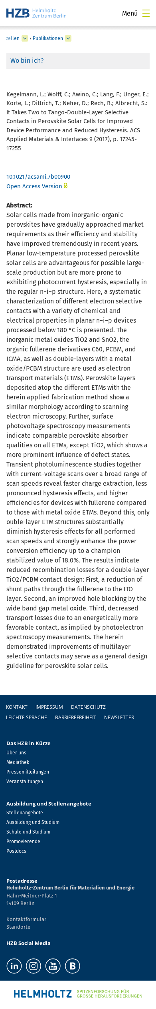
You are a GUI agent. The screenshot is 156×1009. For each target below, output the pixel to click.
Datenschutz (88, 707)
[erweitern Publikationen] (68, 38)
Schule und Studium (28, 832)
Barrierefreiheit (75, 717)
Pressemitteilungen (27, 772)
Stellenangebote (24, 813)
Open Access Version (34, 186)
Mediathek (17, 762)
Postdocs (16, 851)
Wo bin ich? (26, 60)
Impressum (49, 707)
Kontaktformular (26, 919)
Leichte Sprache (26, 717)
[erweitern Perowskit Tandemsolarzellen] (25, 38)
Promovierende (23, 841)
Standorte (18, 927)
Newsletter (119, 717)
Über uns (16, 753)
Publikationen (48, 38)
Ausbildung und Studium (32, 822)
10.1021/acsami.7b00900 (38, 176)
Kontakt (17, 707)
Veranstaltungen (24, 781)
